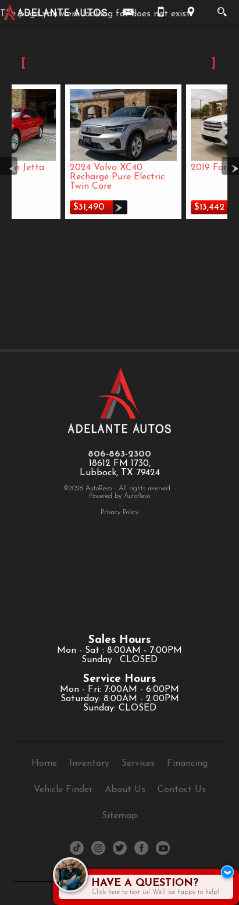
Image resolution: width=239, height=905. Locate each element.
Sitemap (119, 816)
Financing (187, 763)
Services (138, 763)
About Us (125, 789)
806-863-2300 (119, 454)
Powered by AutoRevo (119, 496)
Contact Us (182, 789)
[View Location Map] (191, 12)
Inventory (89, 763)
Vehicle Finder (63, 789)
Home (44, 763)
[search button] (222, 8)
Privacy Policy (119, 512)
